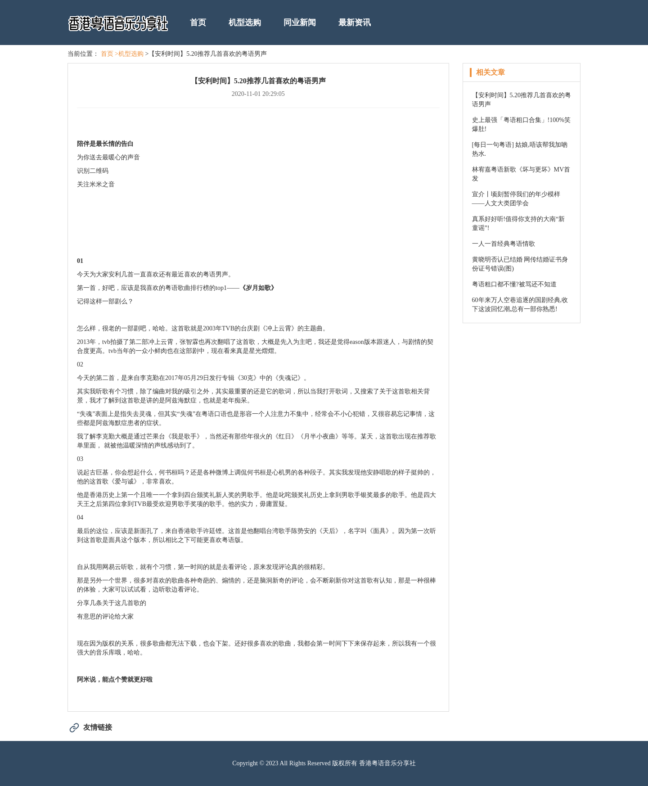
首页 (198, 22)
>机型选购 (129, 53)
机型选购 (245, 22)
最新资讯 (354, 22)
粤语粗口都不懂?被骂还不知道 (514, 284)
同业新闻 (300, 22)
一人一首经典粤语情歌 (503, 243)
